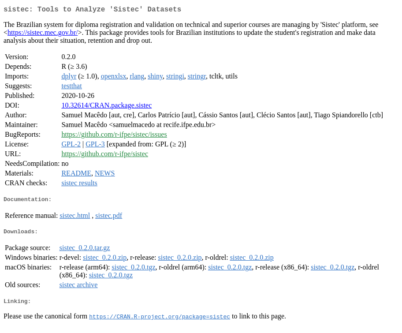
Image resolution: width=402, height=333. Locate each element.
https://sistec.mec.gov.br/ (42, 34)
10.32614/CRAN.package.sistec (106, 107)
